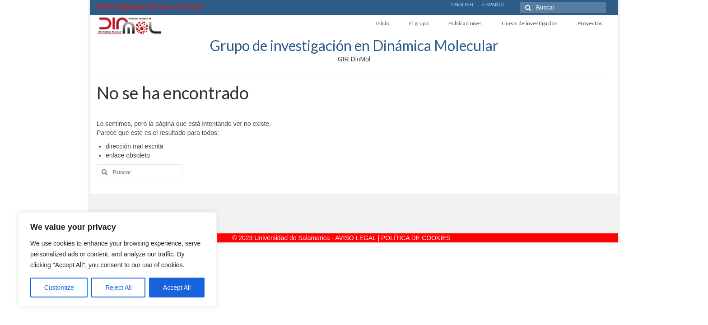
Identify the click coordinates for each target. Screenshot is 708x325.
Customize (59, 287)
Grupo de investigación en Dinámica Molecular (354, 45)
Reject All (118, 287)
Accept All (177, 287)
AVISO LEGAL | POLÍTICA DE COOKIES (393, 237)
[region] (117, 259)
